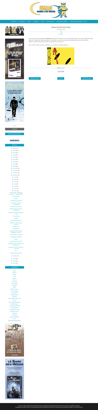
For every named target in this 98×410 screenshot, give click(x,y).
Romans (14, 272)
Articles (14, 21)
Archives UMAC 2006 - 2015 (78, 21)
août (15, 177)
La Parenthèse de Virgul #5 (16, 241)
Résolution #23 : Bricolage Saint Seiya (16, 213)
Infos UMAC (14, 293)
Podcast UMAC (14, 307)
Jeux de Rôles (14, 283)
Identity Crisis (16, 226)
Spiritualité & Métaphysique (14, 320)
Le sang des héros (62, 21)
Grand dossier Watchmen (16, 220)
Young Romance (16, 228)
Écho (14, 318)
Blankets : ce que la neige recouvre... (16, 223)
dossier (50, 45)
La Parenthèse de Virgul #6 (16, 234)
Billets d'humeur (14, 289)
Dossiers (22, 21)
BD (14, 276)
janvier (15, 256)
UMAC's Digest (14, 304)
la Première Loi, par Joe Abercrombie (16, 203)
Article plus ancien (87, 78)
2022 (14, 157)
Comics (63, 68)
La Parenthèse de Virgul (14, 306)
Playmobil (14, 315)
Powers (16, 239)
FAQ (43, 21)
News (14, 287)
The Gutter (50, 21)
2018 (14, 166)
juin (15, 181)
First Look (14, 313)
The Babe (16, 218)
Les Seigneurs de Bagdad (16, 237)
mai (15, 184)
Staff (29, 21)
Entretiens (14, 296)
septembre (15, 175)
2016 (14, 261)
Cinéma (14, 278)
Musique (15, 285)
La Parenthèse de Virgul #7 (16, 200)
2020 (14, 162)
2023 (14, 155)
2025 (14, 150)
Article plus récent (34, 78)
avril (15, 186)
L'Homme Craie (16, 196)
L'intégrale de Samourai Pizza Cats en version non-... (16, 244)
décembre (15, 168)
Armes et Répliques (14, 317)
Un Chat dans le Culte (15, 309)
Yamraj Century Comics (16, 206)
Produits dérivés (14, 294)
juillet (15, 179)
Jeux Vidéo (14, 282)
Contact (36, 21)
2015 (14, 263)
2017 (14, 258)
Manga (14, 274)
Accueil (60, 78)
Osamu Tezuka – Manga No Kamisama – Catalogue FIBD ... (16, 193)
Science (14, 300)
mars (15, 188)
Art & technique (14, 291)
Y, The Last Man (16, 216)
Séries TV (14, 280)
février (15, 190)
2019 (14, 164)
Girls (16, 250)
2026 (14, 148)
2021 (14, 159)
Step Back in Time (14, 311)
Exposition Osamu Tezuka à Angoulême (16, 209)
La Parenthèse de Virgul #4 (16, 253)
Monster (16, 198)
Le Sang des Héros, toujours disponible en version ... (16, 231)
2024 (14, 153)
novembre (15, 170)
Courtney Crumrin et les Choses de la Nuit (16, 247)
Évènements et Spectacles (15, 298)
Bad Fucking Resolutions (14, 302)
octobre (15, 172)
